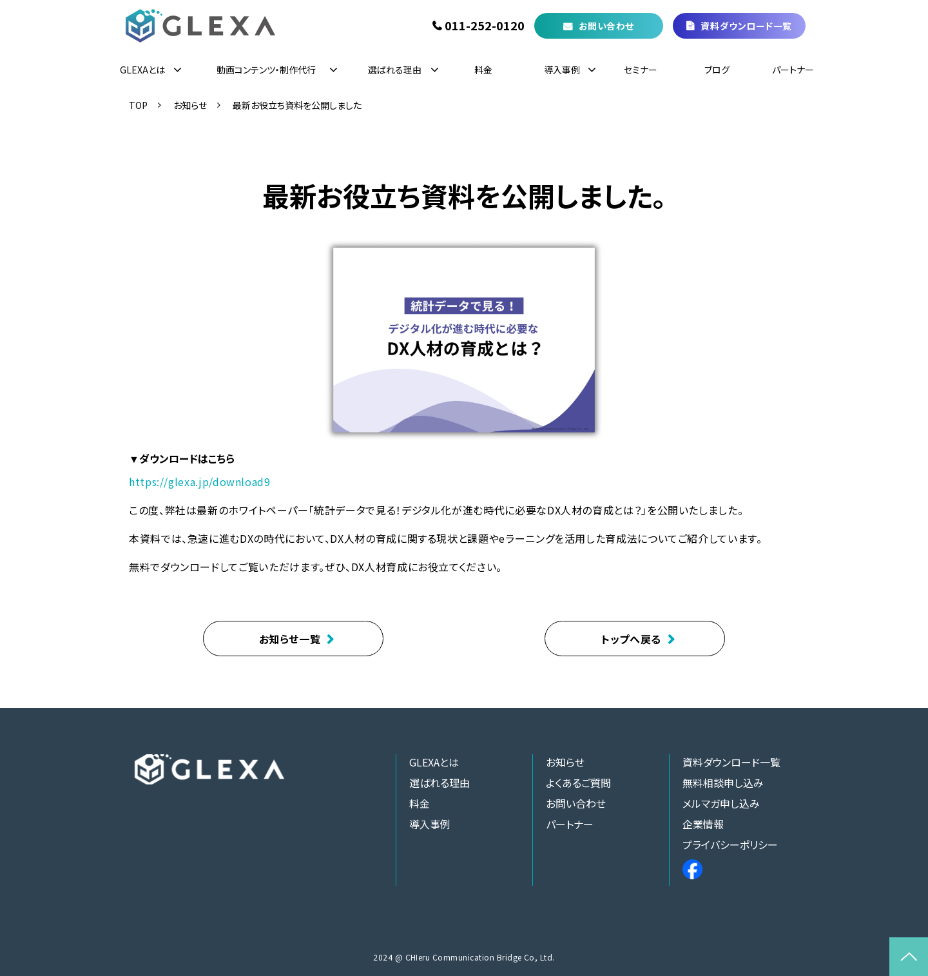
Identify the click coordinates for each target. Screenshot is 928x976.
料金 (483, 69)
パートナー (793, 69)
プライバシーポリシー (730, 844)
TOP (138, 105)
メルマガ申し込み (721, 803)
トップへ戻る (631, 639)
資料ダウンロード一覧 (746, 25)
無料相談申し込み (723, 782)
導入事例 (562, 69)
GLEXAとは (142, 69)
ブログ (717, 69)
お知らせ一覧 (290, 639)
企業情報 (703, 824)
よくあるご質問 (578, 782)
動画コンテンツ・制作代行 (266, 69)
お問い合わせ (606, 25)
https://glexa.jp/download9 (200, 481)
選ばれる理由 (394, 69)
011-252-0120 (485, 25)
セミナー (640, 69)
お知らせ (190, 105)
